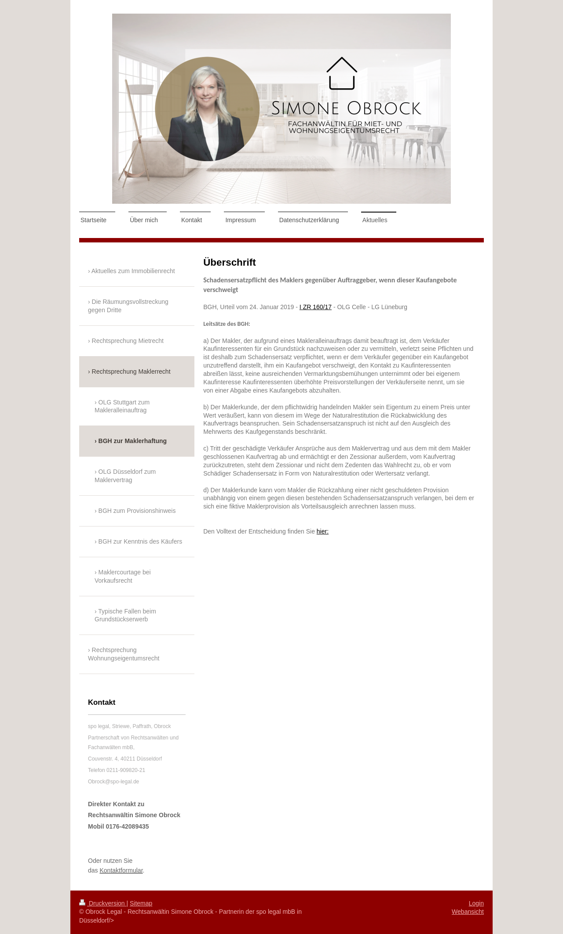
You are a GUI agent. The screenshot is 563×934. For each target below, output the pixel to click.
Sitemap (141, 903)
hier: (323, 531)
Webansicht (468, 911)
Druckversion (102, 903)
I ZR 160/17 (316, 306)
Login (476, 903)
